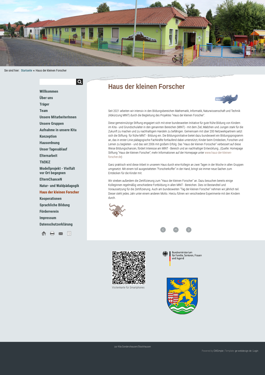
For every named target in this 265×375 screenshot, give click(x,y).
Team (44, 111)
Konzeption (48, 136)
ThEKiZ (45, 162)
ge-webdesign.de (243, 350)
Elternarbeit (48, 156)
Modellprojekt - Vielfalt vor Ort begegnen (57, 170)
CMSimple (218, 350)
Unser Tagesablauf (53, 149)
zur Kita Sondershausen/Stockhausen (132, 346)
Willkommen (49, 91)
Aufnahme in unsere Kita (58, 130)
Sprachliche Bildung (55, 205)
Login (255, 350)
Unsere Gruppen (52, 123)
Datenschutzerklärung (56, 224)
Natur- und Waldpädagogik (59, 186)
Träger (44, 104)
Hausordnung (50, 143)
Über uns (46, 98)
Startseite (26, 70)
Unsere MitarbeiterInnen (58, 117)
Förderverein (49, 211)
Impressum (48, 218)
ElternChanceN (51, 179)
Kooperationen (51, 198)
